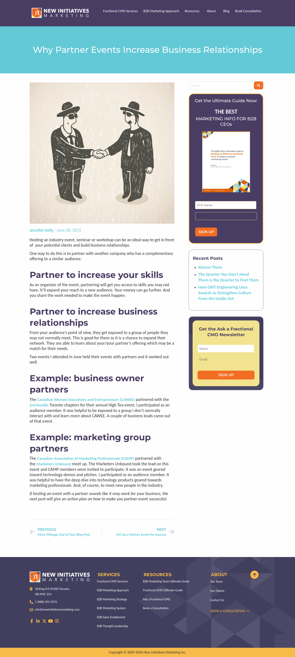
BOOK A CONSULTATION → (230, 611)
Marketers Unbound (53, 463)
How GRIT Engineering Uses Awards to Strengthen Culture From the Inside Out (224, 292)
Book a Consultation (156, 609)
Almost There (210, 267)
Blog (227, 11)
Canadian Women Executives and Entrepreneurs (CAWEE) (86, 399)
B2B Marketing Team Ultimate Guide (166, 581)
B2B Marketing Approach (162, 11)
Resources (193, 11)
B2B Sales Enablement (111, 618)
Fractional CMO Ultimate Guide (163, 591)
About (212, 11)
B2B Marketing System (111, 609)
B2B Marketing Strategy (112, 600)
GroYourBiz (39, 405)
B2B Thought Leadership (112, 628)
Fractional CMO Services (122, 11)
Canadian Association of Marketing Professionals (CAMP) (85, 458)
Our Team (216, 581)
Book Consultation (248, 11)
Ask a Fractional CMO (156, 600)
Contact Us (217, 600)
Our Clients (217, 591)
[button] (194, 11)
